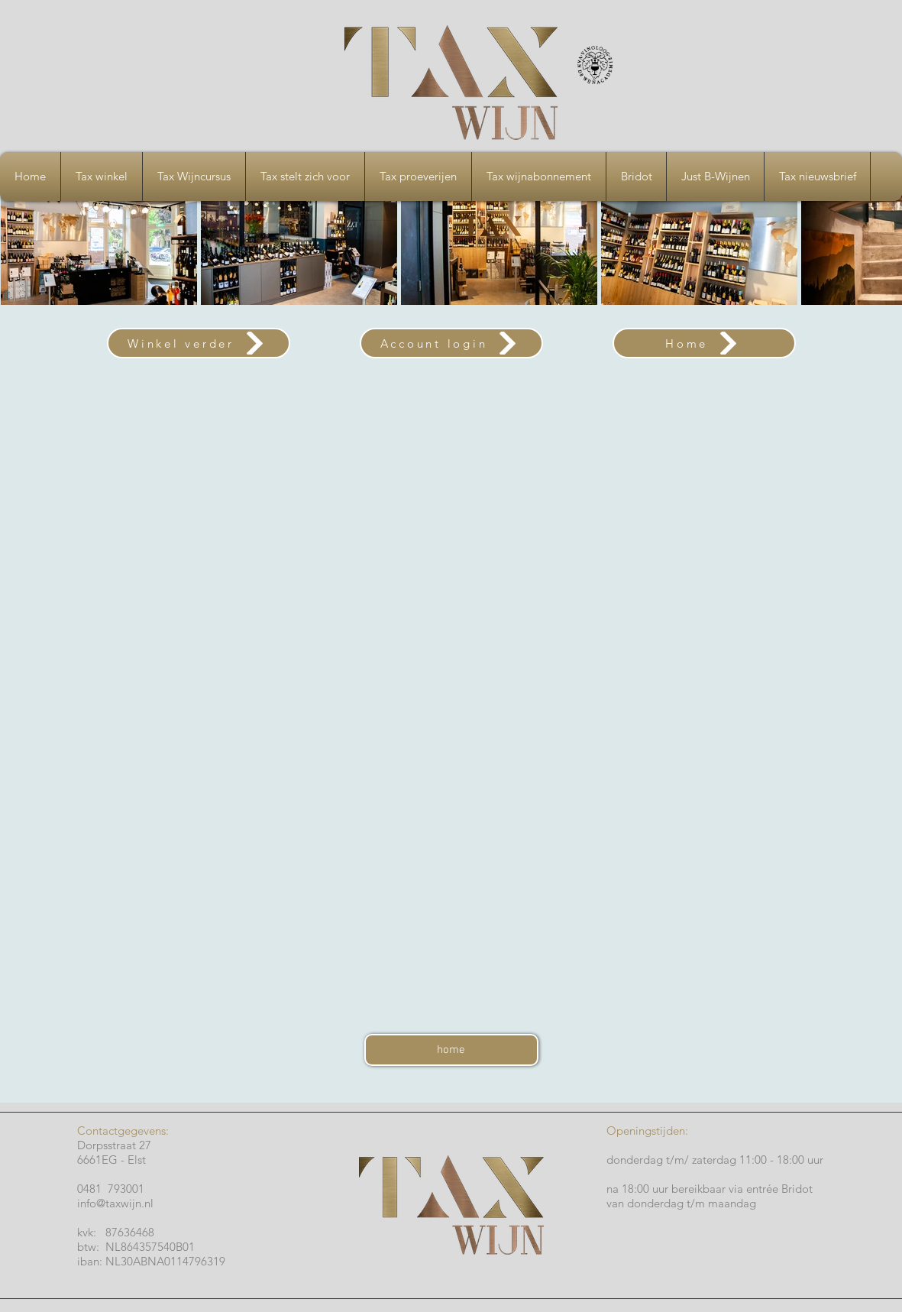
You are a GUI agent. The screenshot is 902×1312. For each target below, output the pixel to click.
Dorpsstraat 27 (114, 1145)
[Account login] (451, 343)
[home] (451, 1050)
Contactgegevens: (124, 1130)
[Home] (704, 343)
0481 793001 (113, 1188)
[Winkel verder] (198, 343)
